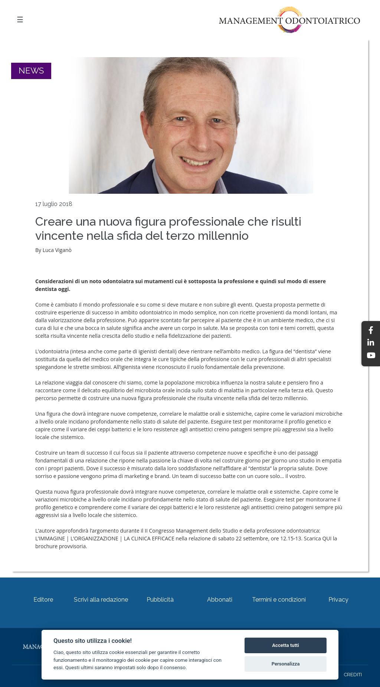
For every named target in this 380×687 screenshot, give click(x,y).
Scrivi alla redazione (101, 599)
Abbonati (219, 599)
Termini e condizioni (279, 599)
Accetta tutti (285, 645)
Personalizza (286, 664)
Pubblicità (160, 599)
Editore (43, 599)
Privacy (338, 599)
